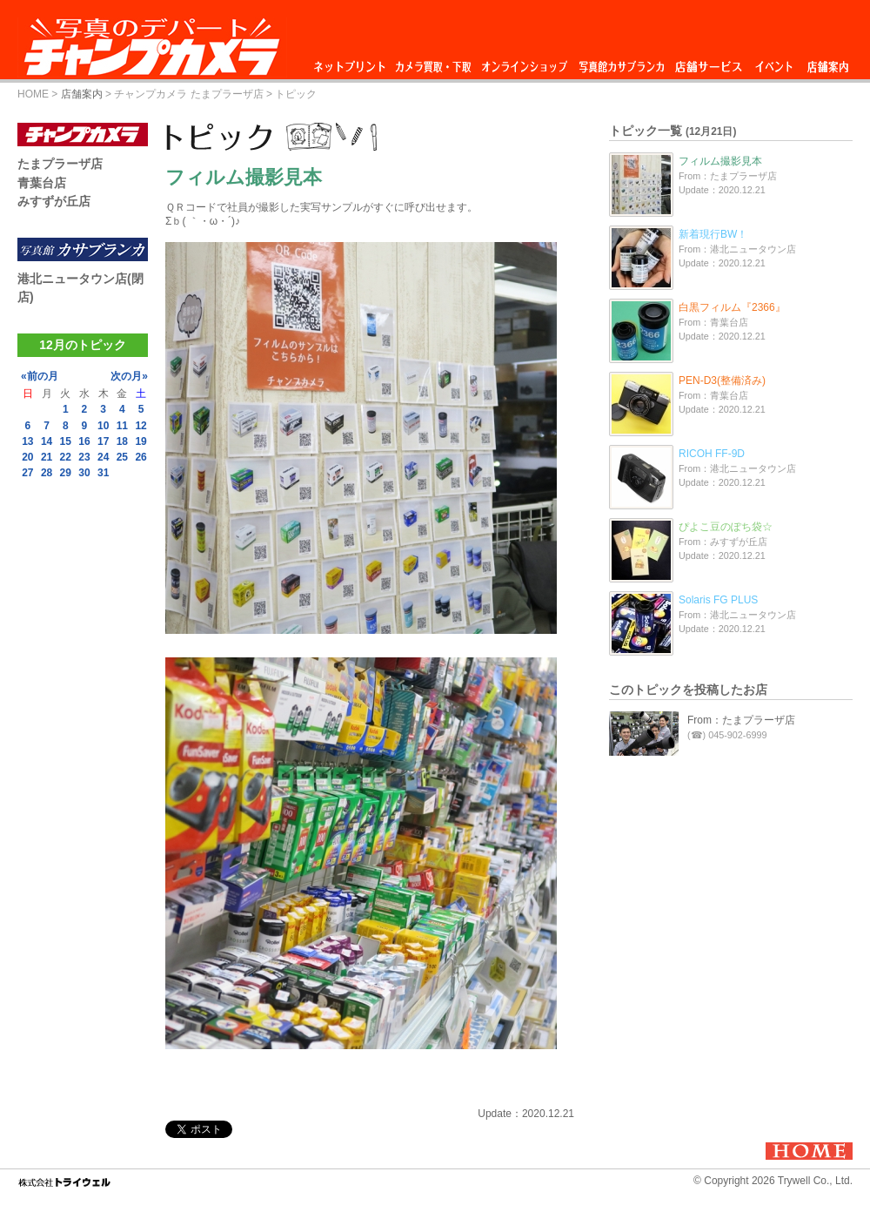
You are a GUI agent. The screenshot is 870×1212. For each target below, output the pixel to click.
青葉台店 (41, 183)
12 (140, 426)
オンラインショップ (523, 62)
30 (84, 473)
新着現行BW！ (713, 234)
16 (84, 441)
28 (46, 473)
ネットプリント (352, 62)
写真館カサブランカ (621, 62)
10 (103, 426)
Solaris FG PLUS (718, 600)
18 (122, 441)
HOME (33, 94)
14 (46, 441)
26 (140, 457)
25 (122, 457)
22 (65, 457)
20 (27, 457)
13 (27, 441)
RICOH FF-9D (712, 454)
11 (122, 426)
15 (65, 441)
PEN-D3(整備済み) (722, 380)
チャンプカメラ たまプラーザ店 (188, 94)
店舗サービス (708, 62)
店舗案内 (828, 62)
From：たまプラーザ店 (741, 720)
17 (103, 441)
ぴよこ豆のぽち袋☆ (726, 527)
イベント (774, 62)
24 (103, 457)
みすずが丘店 (53, 201)
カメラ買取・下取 (434, 62)
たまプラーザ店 (60, 164)
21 (46, 457)
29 (65, 473)
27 (27, 473)
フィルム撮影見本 (720, 161)
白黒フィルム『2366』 (732, 307)
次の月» (129, 376)
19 (140, 441)
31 (103, 473)
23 (84, 457)
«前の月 (39, 376)
